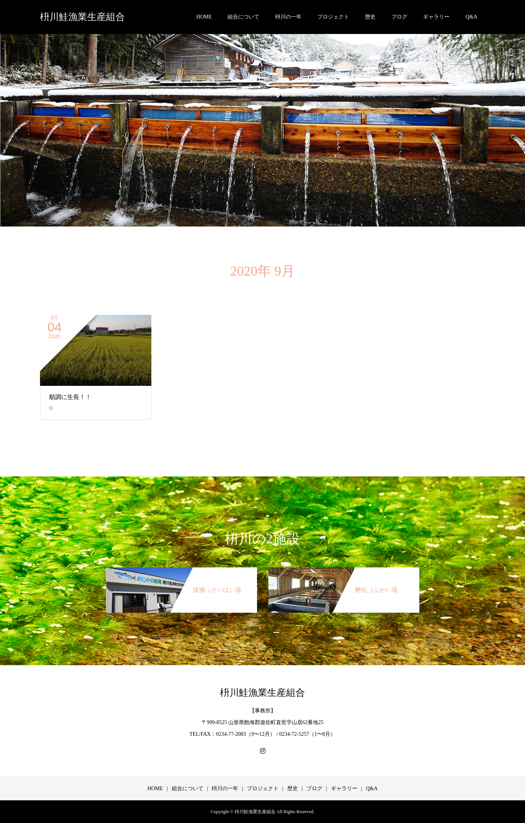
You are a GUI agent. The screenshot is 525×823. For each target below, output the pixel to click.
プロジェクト (333, 17)
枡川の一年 (288, 17)
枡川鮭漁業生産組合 (82, 17)
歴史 (370, 17)
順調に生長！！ (70, 397)
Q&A (471, 17)
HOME (204, 17)
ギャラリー (436, 17)
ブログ (399, 17)
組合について (243, 17)
